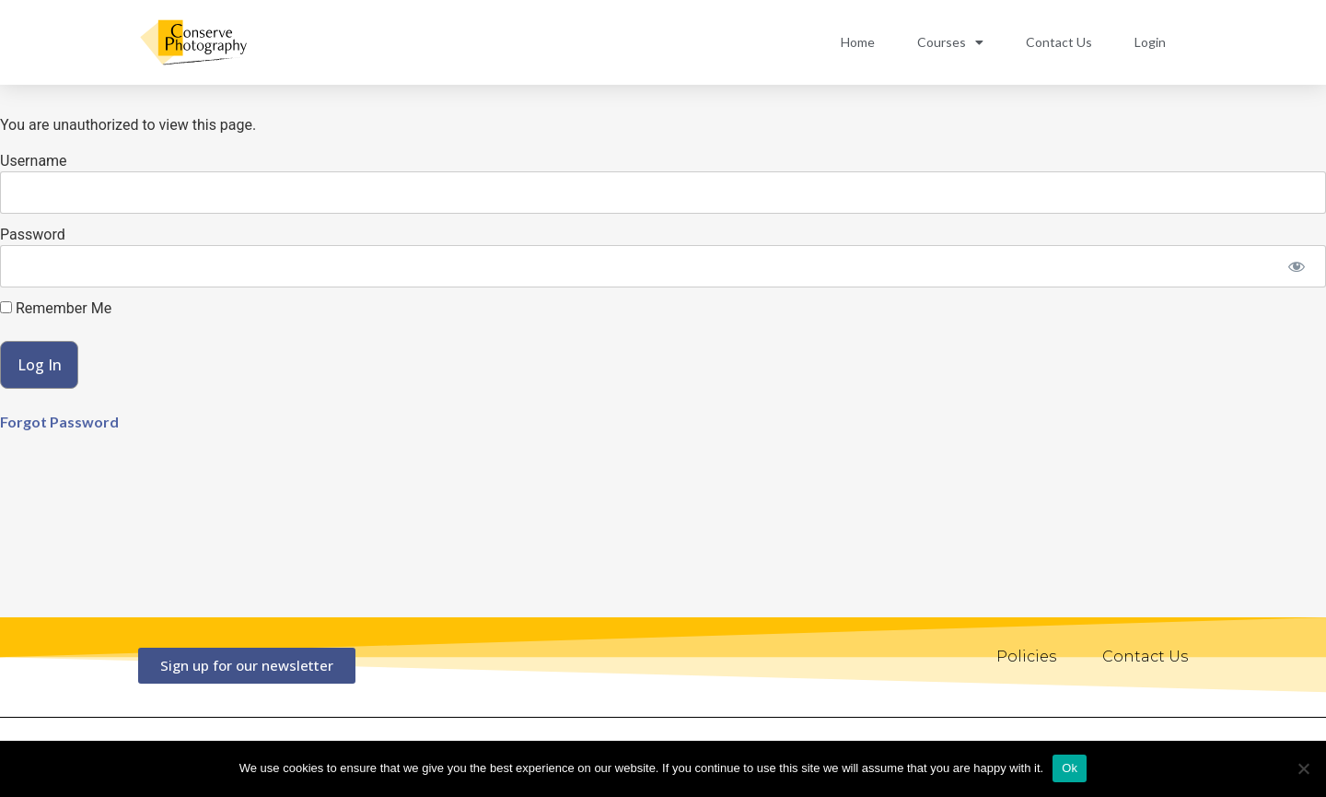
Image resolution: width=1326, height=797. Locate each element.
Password (32, 234)
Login (1150, 42)
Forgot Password (59, 421)
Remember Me (55, 308)
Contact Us (1059, 42)
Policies (1026, 656)
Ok (1069, 768)
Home (858, 42)
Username (33, 161)
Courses (950, 42)
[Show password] (1296, 266)
